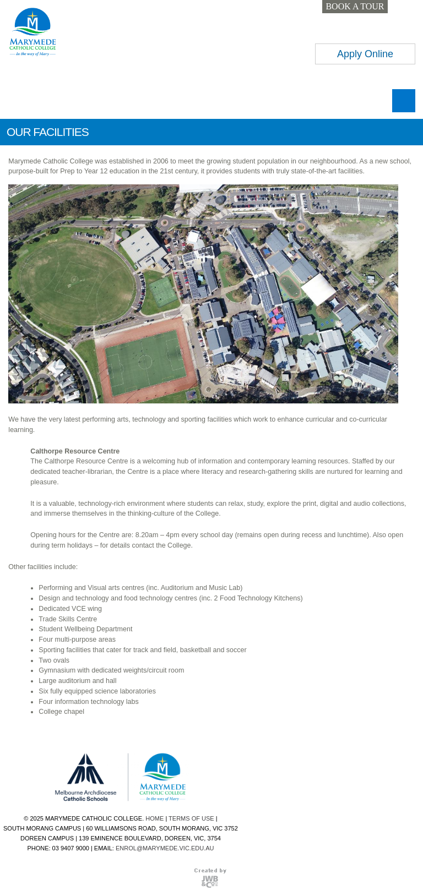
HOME (154, 818)
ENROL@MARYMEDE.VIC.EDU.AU (165, 848)
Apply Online (365, 53)
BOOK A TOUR (355, 6)
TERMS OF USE (191, 818)
